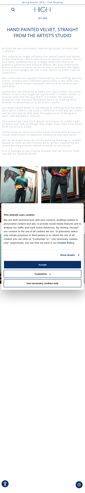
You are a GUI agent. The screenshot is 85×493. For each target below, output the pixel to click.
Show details (67, 255)
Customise (43, 274)
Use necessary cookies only (42, 283)
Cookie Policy (66, 242)
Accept (42, 264)
